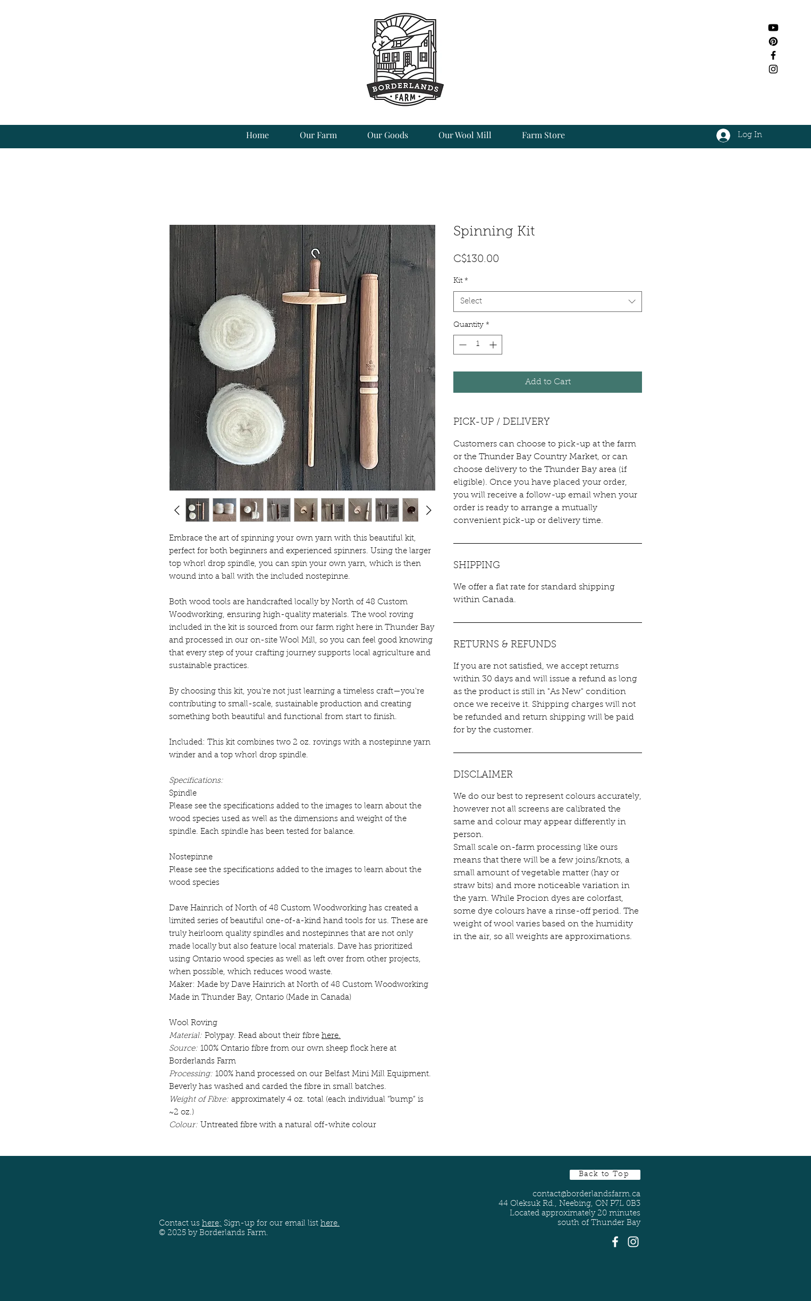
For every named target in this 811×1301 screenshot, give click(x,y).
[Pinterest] (773, 41)
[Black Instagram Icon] (773, 69)
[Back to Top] (605, 1175)
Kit (460, 281)
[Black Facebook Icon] (773, 55)
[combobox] (547, 301)
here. (331, 1036)
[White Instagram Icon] (633, 1242)
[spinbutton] (477, 344)
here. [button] (330, 1224)
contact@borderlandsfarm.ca (586, 1194)
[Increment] (494, 344)
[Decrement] (461, 344)
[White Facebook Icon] (615, 1242)
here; (212, 1224)
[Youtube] (773, 27)
